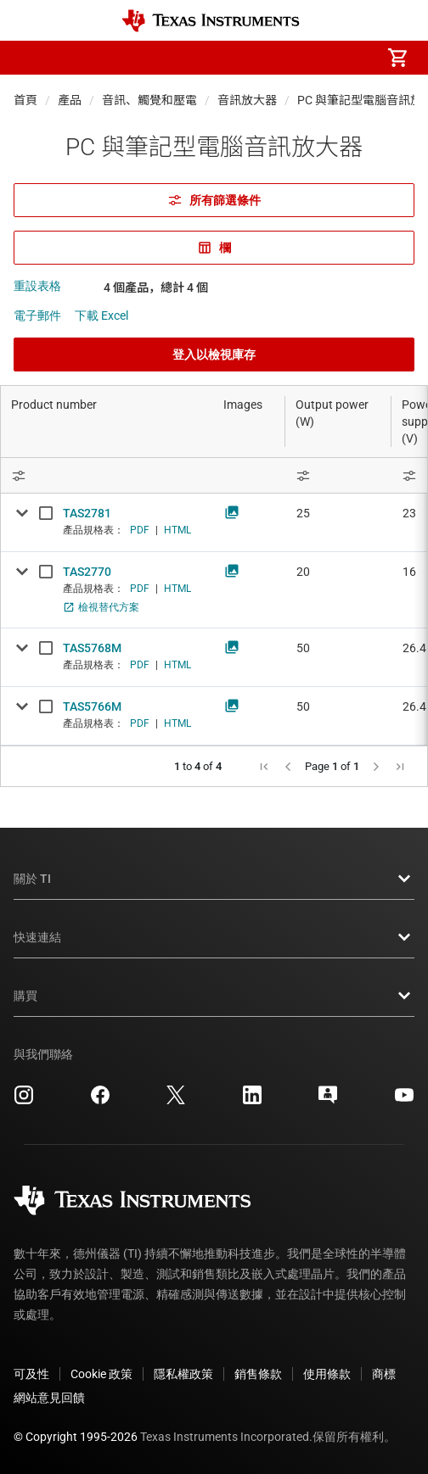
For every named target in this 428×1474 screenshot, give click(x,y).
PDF (139, 530)
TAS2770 (87, 571)
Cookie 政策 (101, 1374)
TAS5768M (92, 648)
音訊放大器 (247, 100)
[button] (30, 58)
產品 (70, 100)
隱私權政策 (183, 1374)
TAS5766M (92, 706)
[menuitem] (255, 58)
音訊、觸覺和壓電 (149, 100)
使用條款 (327, 1374)
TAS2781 (87, 513)
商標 (384, 1374)
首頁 (25, 100)
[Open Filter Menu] (338, 475)
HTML (177, 530)
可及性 (31, 1374)
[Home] (210, 20)
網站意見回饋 (49, 1397)
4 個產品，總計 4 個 (156, 287)
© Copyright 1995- (76, 1436)
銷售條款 (258, 1374)
